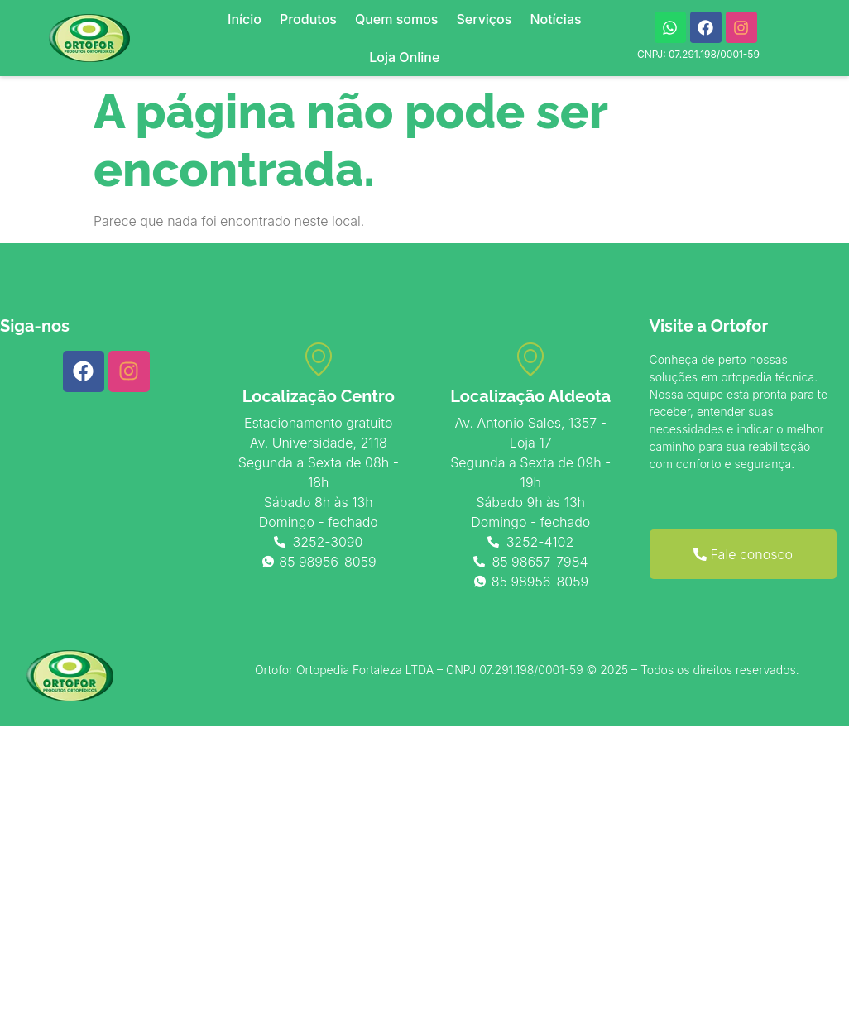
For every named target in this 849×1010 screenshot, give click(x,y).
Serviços (483, 19)
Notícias (555, 19)
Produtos (308, 19)
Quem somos (397, 19)
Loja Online (404, 57)
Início (244, 19)
